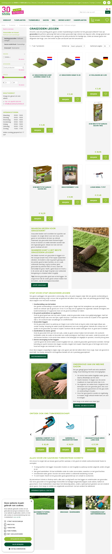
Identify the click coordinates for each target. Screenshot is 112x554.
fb (104, 2)
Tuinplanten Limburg (70, 544)
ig (108, 2)
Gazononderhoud (38, 300)
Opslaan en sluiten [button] (18, 539)
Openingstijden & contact (42, 434)
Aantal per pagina (96, 46)
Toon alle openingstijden (11, 493)
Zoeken (6, 64)
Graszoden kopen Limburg (63, 546)
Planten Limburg (42, 544)
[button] (18, 549)
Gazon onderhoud (14, 44)
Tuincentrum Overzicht (103, 552)
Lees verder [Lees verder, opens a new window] (17, 517)
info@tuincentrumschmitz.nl (14, 104)
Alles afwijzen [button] (17, 544)
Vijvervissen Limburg (48, 546)
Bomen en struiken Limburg (55, 544)
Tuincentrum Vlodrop (84, 544)
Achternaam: (74, 487)
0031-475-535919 (44, 477)
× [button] (31, 501)
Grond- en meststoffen (84, 349)
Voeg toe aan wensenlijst (49, 84)
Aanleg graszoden (13, 39)
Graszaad (11, 48)
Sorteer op (65, 46)
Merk (5, 54)
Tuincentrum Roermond (93, 546)
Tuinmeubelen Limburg (79, 546)
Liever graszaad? (39, 229)
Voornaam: (63, 487)
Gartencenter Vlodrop (97, 544)
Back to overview (8, 29)
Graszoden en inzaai (11, 33)
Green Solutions (91, 552)
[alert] (18, 525)
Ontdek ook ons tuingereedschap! (50, 357)
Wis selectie (21, 59)
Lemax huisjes (37, 546)
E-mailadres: (64, 495)
